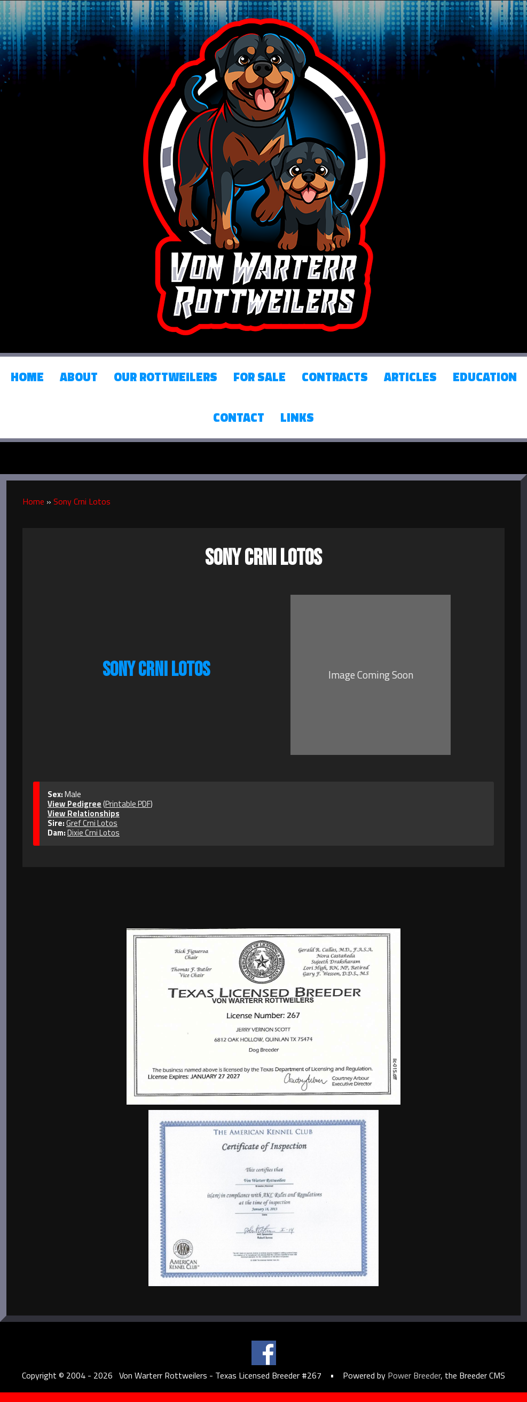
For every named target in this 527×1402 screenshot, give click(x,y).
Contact (238, 417)
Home (27, 377)
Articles (410, 377)
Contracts (335, 377)
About (79, 377)
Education (485, 377)
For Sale (259, 377)
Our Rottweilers (165, 377)
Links (297, 417)
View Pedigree (74, 804)
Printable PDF (128, 804)
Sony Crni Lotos (82, 501)
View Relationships (84, 813)
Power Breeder (414, 1375)
